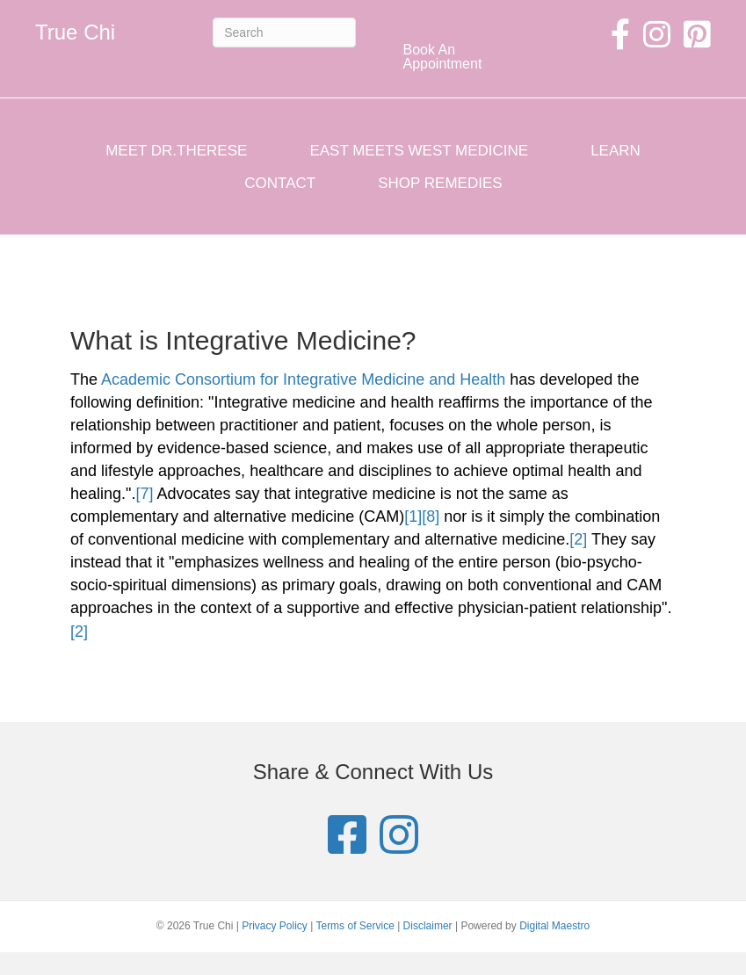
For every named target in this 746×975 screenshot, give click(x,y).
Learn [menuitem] (615, 150)
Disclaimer (428, 926)
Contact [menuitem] (279, 183)
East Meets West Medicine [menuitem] (418, 150)
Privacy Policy (275, 926)
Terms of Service (354, 926)
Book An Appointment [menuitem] (442, 56)
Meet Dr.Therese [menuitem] (176, 150)
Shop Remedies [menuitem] (440, 183)
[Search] (284, 32)
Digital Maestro (554, 926)
